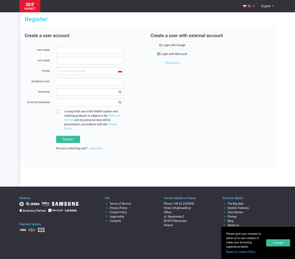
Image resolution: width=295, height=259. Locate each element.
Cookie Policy (116, 212)
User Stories (233, 212)
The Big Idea (233, 203)
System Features (236, 208)
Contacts (113, 220)
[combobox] (119, 71)
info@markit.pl (181, 208)
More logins (172, 62)
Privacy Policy (116, 208)
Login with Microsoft (172, 54)
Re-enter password (38, 102)
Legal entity (114, 216)
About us (231, 225)
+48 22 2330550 (183, 203)
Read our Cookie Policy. (241, 251)
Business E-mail (41, 81)
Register (68, 139)
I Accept (278, 242)
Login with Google (172, 45)
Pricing (229, 216)
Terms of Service (118, 203)
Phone (46, 71)
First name (43, 50)
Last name (43, 60)
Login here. (96, 148)
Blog (228, 220)
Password (44, 92)
